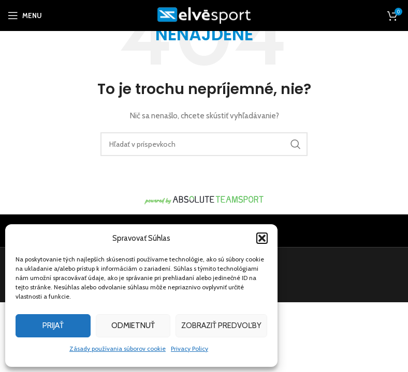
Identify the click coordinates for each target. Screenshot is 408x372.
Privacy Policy (189, 348)
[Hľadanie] (204, 144)
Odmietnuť (133, 325)
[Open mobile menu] (25, 15)
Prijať (53, 325)
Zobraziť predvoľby (221, 325)
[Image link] (203, 199)
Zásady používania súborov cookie (117, 348)
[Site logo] (204, 14)
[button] (262, 238)
